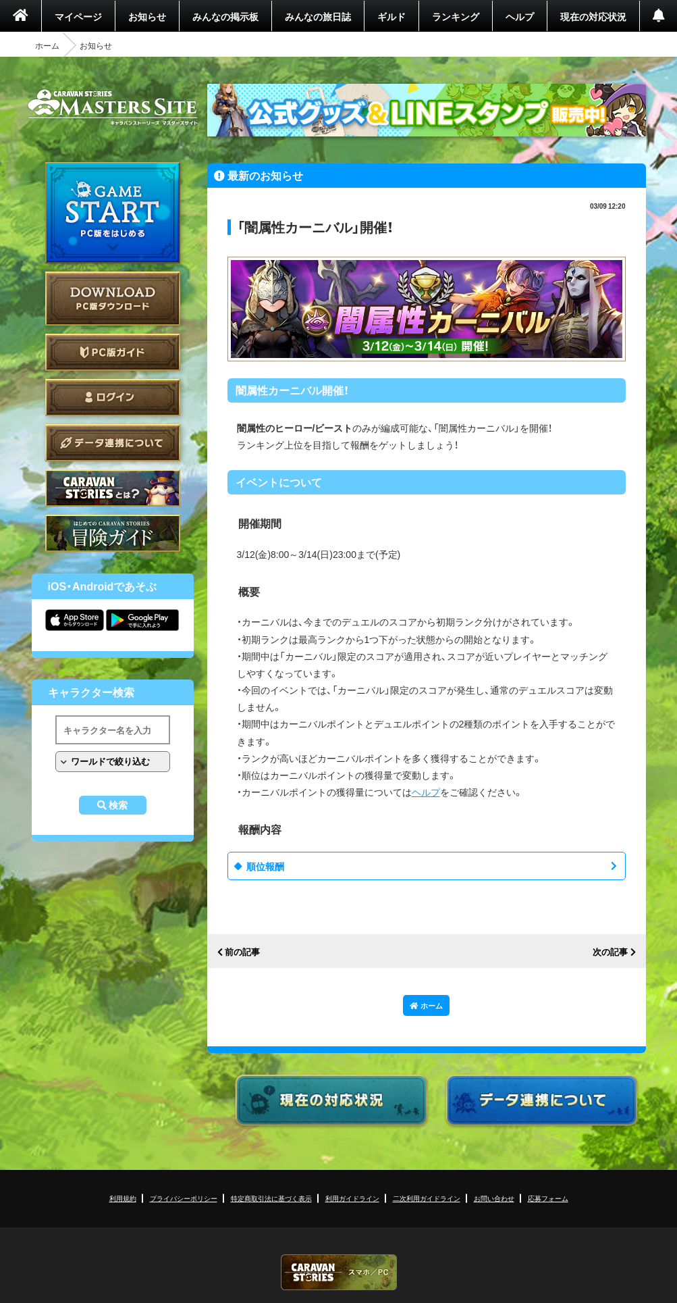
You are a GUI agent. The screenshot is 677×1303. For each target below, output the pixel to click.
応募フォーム (548, 1198)
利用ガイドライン (352, 1198)
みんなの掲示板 (225, 16)
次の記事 (610, 952)
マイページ (78, 16)
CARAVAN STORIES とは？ (112, 488)
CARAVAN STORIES (339, 1272)
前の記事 (242, 952)
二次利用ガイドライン (426, 1198)
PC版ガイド (112, 352)
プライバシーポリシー (183, 1198)
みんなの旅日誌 (318, 16)
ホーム (47, 45)
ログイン (112, 397)
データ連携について (112, 442)
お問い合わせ (494, 1198)
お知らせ (147, 16)
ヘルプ (520, 16)
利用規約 (122, 1198)
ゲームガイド (112, 533)
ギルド (391, 16)
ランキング (455, 16)
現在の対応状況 (593, 16)
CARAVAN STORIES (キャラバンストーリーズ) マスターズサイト (112, 107)
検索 (118, 805)
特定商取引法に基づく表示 (271, 1198)
